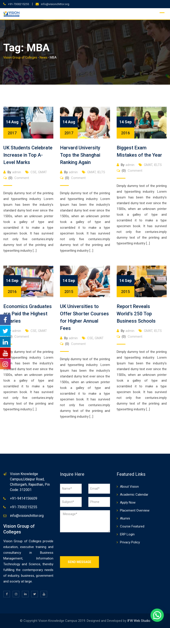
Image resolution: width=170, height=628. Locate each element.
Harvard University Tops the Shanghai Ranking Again (80, 155)
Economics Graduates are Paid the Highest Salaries (27, 314)
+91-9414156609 (23, 498)
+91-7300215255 (18, 4)
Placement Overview (134, 510)
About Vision (129, 487)
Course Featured (132, 526)
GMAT (42, 172)
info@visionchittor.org (55, 4)
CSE (34, 172)
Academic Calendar (134, 495)
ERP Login (127, 534)
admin (16, 172)
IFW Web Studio (138, 621)
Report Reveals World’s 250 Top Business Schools (136, 314)
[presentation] (93, 544)
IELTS (101, 172)
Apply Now (127, 502)
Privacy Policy (130, 542)
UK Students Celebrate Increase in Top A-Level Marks (27, 155)
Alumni (125, 518)
